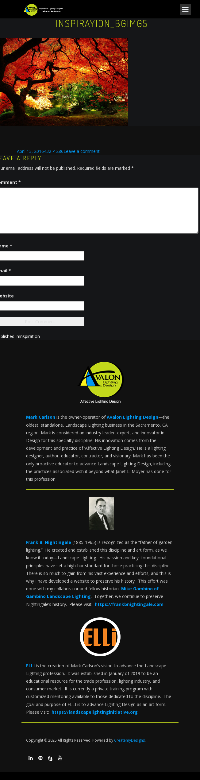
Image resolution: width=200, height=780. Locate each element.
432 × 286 (53, 151)
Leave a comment (81, 151)
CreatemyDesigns (129, 740)
